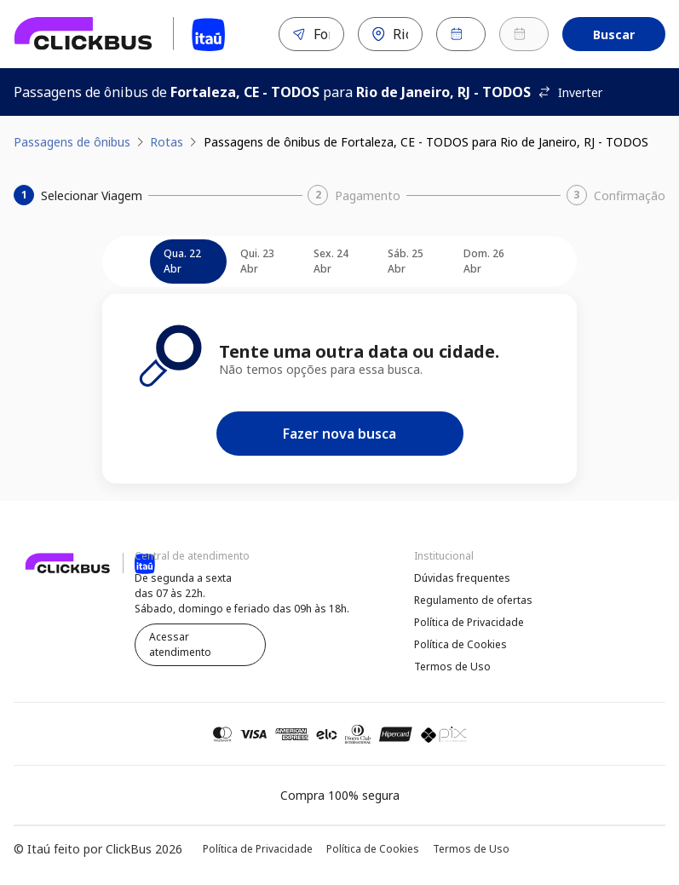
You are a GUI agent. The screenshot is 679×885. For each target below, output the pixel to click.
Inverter (570, 92)
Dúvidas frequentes (462, 578)
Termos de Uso (452, 666)
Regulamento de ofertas (473, 600)
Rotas (166, 142)
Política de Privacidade (469, 622)
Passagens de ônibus (72, 142)
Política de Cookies (460, 644)
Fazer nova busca (339, 433)
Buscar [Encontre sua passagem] (614, 34)
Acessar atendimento (180, 644)
